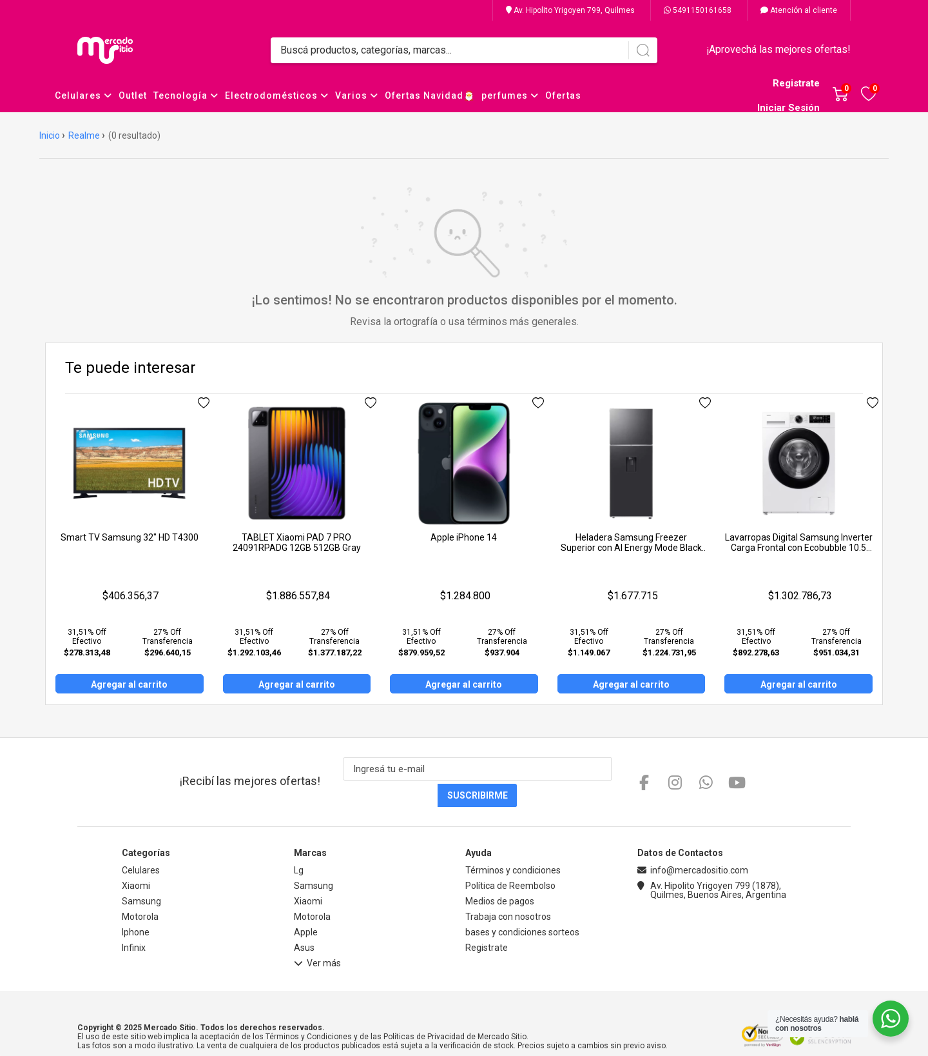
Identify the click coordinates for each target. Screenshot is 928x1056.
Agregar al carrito (129, 684)
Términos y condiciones (513, 843)
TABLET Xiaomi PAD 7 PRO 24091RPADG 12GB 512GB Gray (297, 542)
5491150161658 (697, 10)
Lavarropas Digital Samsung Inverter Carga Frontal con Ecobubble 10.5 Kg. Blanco (799, 547)
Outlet (133, 95)
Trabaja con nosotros (508, 890)
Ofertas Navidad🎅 (430, 95)
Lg (299, 843)
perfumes (510, 95)
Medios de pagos (499, 874)
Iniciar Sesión (788, 108)
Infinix (134, 921)
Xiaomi (136, 859)
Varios (356, 95)
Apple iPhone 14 (463, 537)
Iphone (136, 905)
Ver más (317, 938)
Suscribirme (606, 769)
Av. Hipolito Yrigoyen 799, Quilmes (570, 10)
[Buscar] (642, 50)
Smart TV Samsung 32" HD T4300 (129, 537)
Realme (84, 135)
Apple (306, 905)
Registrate (796, 83)
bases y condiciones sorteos (522, 905)
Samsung (141, 874)
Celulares (83, 95)
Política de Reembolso (510, 859)
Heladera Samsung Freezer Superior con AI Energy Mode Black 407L (631, 547)
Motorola (140, 890)
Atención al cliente (798, 10)
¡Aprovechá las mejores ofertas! (778, 49)
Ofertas (563, 95)
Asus (304, 921)
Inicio (49, 135)
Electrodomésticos (277, 95)
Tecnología (185, 95)
